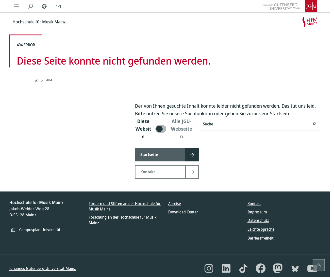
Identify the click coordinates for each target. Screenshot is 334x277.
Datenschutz (258, 220)
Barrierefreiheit (261, 238)
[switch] (164, 128)
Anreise (174, 203)
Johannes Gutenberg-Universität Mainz (42, 268)
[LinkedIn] (226, 268)
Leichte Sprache (261, 229)
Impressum (257, 212)
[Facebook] (261, 268)
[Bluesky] (295, 268)
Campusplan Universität (39, 229)
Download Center (183, 212)
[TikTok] (243, 268)
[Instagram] (209, 268)
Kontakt (254, 203)
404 (49, 80)
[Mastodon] (278, 268)
